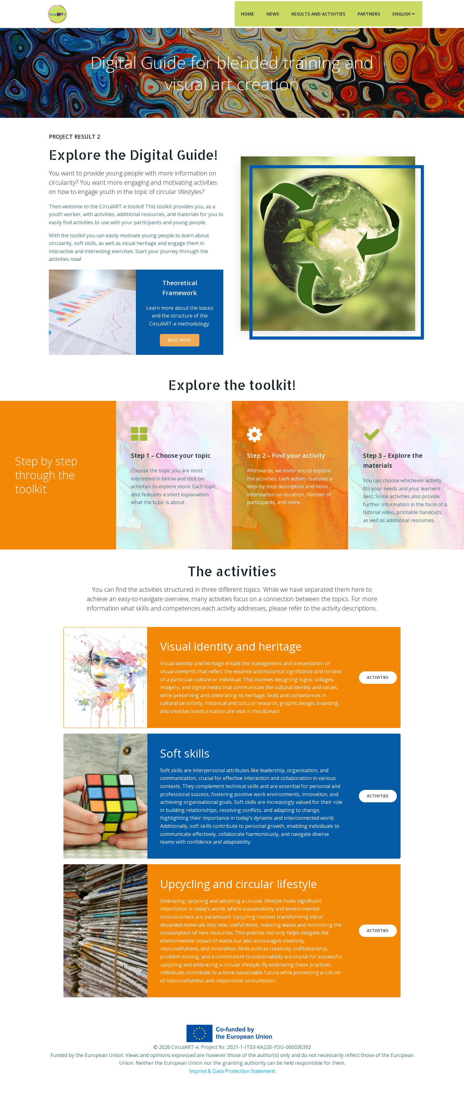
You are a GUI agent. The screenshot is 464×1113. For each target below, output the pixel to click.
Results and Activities (319, 13)
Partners (370, 13)
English (405, 13)
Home (248, 13)
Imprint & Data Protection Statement (232, 1094)
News (274, 13)
